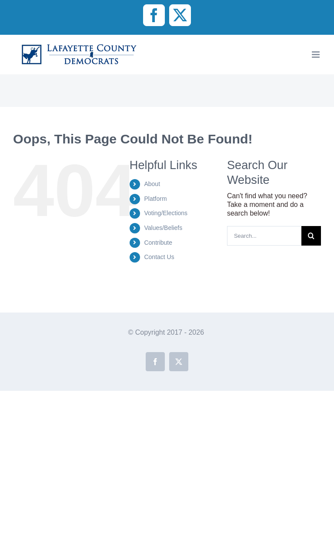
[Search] (311, 236)
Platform (155, 198)
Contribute (158, 242)
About (152, 183)
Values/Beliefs (163, 227)
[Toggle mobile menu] (316, 54)
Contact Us (159, 256)
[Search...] (264, 236)
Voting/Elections (165, 213)
